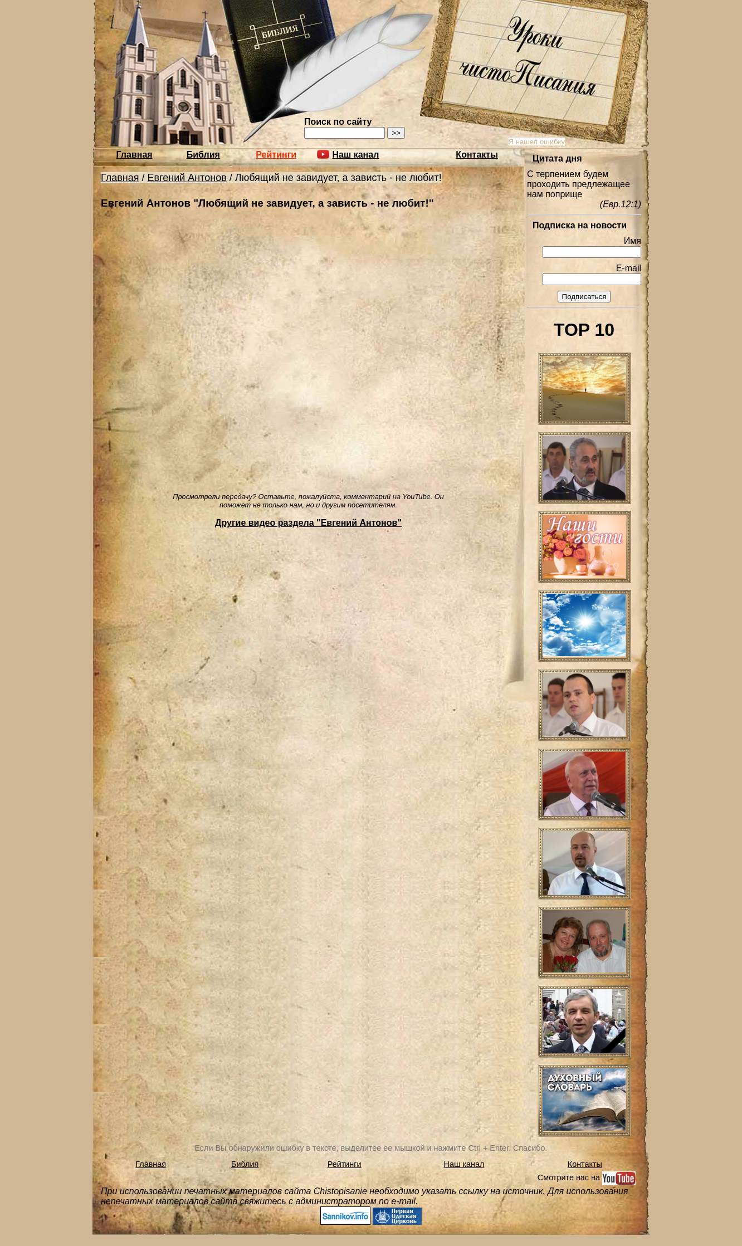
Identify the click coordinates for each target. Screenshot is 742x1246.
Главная (134, 154)
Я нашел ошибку (537, 142)
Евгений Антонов (187, 177)
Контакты (476, 154)
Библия (203, 154)
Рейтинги (276, 154)
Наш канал (464, 1164)
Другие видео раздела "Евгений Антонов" (308, 522)
